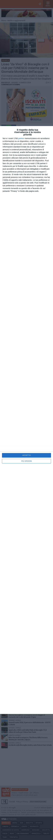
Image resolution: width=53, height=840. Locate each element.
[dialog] (26, 420)
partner (21, 138)
